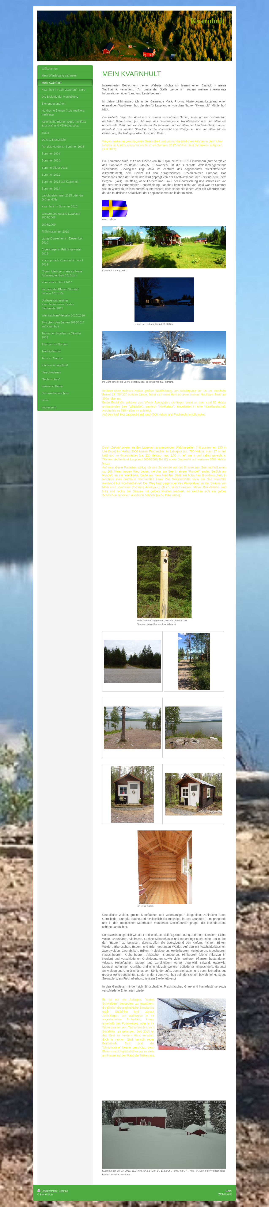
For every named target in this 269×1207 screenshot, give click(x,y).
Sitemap (63, 1191)
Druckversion (47, 1191)
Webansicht (225, 1194)
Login (229, 1190)
